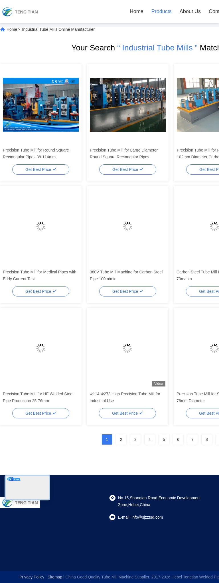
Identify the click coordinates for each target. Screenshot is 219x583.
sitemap (55, 577)
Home (136, 11)
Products (161, 11)
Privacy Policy (31, 577)
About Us (190, 11)
